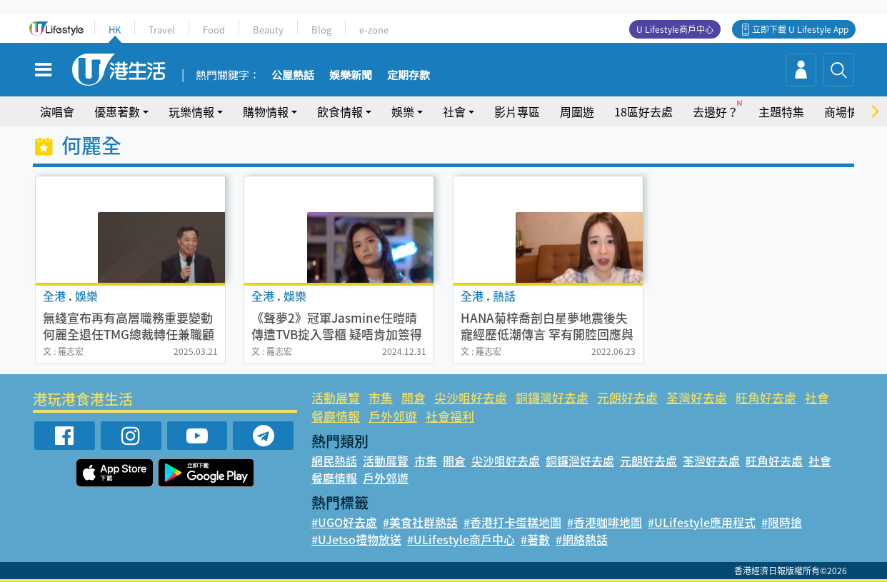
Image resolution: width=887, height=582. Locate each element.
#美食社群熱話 (420, 522)
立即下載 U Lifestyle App (800, 29)
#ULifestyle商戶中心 (461, 539)
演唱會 (57, 111)
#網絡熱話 (582, 539)
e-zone (374, 29)
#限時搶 (781, 522)
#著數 (535, 539)
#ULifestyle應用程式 (702, 522)
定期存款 (408, 75)
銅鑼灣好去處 (552, 397)
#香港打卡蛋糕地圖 (512, 522)
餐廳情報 (335, 416)
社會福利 (450, 416)
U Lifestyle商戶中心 (674, 29)
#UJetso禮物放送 (356, 539)
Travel (162, 29)
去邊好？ (715, 111)
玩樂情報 (191, 111)
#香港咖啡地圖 (604, 522)
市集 (381, 397)
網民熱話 (334, 460)
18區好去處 (643, 111)
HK (115, 29)
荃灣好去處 (696, 397)
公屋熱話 (292, 75)
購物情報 (266, 111)
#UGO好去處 (344, 522)
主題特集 (781, 111)
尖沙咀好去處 (470, 397)
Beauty (268, 29)
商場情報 (847, 111)
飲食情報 (340, 111)
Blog (321, 29)
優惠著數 (117, 111)
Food (214, 29)
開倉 (413, 397)
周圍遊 (577, 111)
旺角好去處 (766, 397)
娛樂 (402, 111)
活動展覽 (335, 397)
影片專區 (517, 111)
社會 (454, 111)
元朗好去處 (627, 397)
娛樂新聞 (350, 75)
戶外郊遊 (393, 416)
